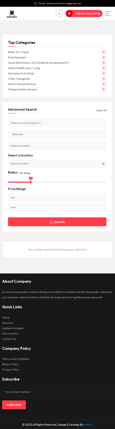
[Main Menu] (107, 13)
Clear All (101, 110)
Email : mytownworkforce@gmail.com (60, 3)
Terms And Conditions (15, 359)
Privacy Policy (10, 369)
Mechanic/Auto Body (21, 73)
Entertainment (17, 57)
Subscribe (14, 405)
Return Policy (10, 364)
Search (57, 222)
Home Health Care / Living (24, 68)
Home (6, 317)
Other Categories (19, 78)
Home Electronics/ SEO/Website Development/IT (38, 62)
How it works (10, 333)
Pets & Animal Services (22, 84)
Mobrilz (88, 424)
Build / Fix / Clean (18, 52)
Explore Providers (13, 328)
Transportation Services (22, 89)
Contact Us (9, 339)
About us (7, 323)
